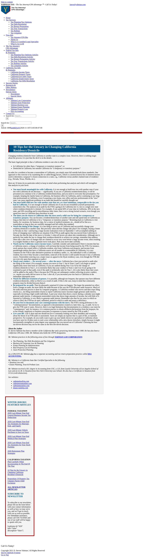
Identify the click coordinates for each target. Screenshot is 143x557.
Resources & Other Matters (129, 540)
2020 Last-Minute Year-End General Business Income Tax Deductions (19, 415)
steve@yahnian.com (78, 5)
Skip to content (7, 2)
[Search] (7, 118)
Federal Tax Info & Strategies (70, 540)
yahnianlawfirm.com (21, 381)
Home (8, 540)
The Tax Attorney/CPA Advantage (45, 540)
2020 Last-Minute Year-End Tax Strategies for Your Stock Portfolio (19, 445)
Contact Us (64, 542)
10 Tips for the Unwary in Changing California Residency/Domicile (18, 472)
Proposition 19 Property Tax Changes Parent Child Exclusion (18, 481)
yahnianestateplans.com (22, 383)
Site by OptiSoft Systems (10, 553)
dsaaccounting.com (20, 388)
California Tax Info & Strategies (93, 540)
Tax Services (17, 540)
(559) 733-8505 (64, 5)
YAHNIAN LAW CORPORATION (68, 337)
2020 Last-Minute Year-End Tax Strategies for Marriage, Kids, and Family (18, 424)
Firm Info (28, 540)
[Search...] (25, 116)
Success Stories (112, 540)
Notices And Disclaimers (79, 542)
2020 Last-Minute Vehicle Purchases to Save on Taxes (18, 431)
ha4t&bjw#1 (15, 128)
